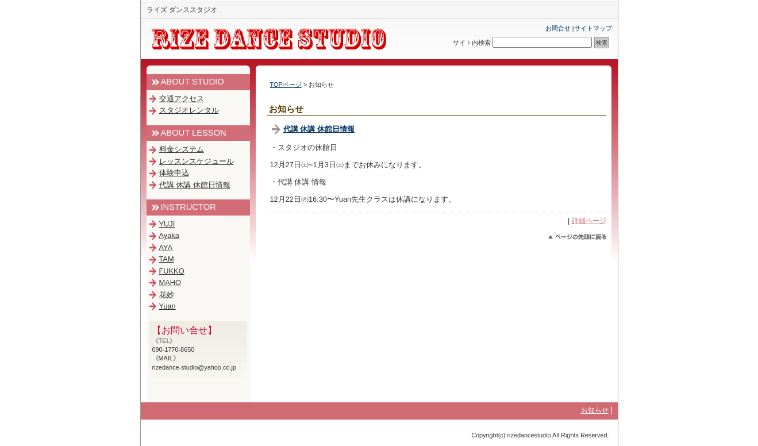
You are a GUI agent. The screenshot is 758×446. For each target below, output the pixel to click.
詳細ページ (589, 221)
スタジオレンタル (189, 110)
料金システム (181, 149)
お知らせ (595, 410)
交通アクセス (181, 98)
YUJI (167, 224)
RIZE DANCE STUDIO (276, 39)
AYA (166, 247)
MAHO (170, 282)
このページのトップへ (577, 237)
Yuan (167, 306)
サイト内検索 (472, 42)
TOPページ (286, 84)
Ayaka (169, 235)
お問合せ (558, 28)
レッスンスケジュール (196, 161)
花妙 (166, 294)
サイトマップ (593, 28)
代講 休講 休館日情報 (319, 129)
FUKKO (171, 271)
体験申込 (174, 172)
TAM (166, 259)
